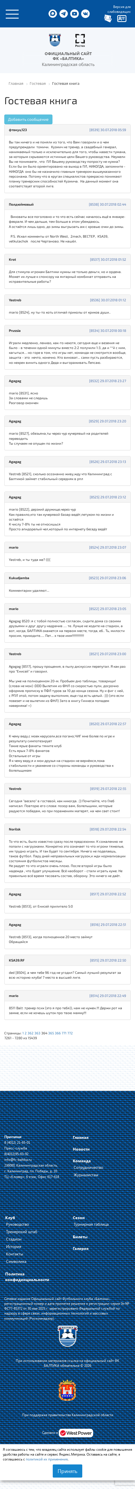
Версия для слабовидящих (119, 9)
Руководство (17, 1224)
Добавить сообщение (28, 119)
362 (31, 1033)
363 (37, 1033)
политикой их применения (47, 1459)
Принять (67, 1471)
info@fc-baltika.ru (18, 1159)
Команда (82, 1160)
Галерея (81, 1248)
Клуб (10, 1217)
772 (70, 1033)
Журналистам (86, 1174)
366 (58, 1033)
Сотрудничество (88, 1167)
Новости (81, 1149)
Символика (16, 1261)
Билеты (80, 1236)
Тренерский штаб (21, 1231)
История (13, 1246)
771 (64, 1033)
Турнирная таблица (91, 1224)
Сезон (79, 1217)
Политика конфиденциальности (27, 1276)
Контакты (14, 1254)
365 (51, 1033)
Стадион (13, 1239)
